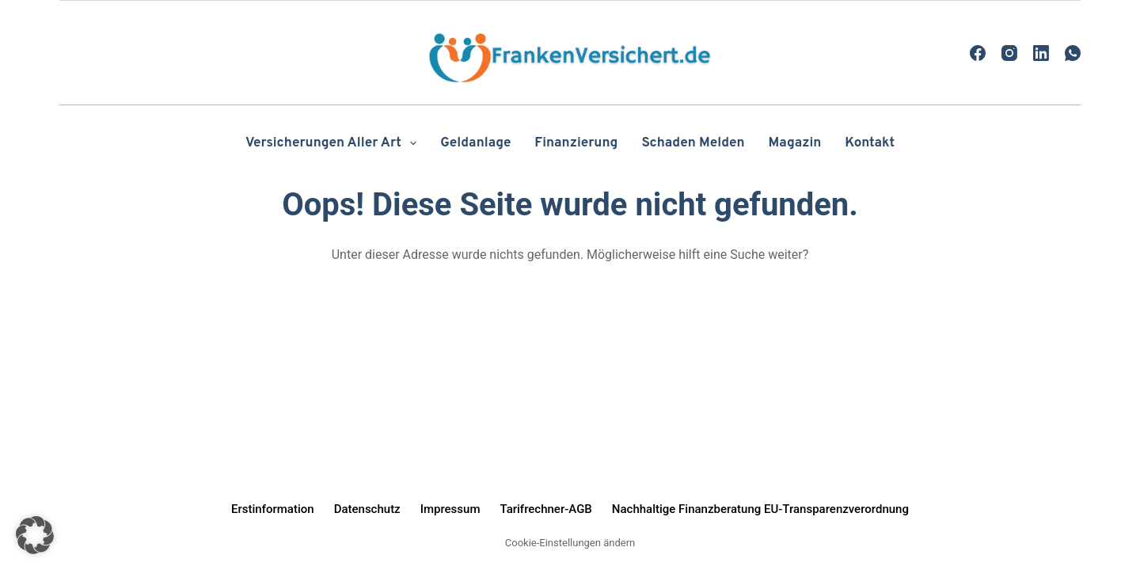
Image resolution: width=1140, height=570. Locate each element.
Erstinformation (272, 509)
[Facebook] (978, 53)
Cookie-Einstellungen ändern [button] (570, 543)
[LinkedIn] (1041, 53)
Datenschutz (367, 509)
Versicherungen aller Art (334, 143)
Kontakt (870, 143)
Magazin (795, 143)
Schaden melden (692, 143)
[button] (35, 535)
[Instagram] (1009, 53)
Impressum (450, 509)
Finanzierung (576, 143)
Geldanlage (475, 143)
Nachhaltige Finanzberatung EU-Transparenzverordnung (760, 509)
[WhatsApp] (1073, 53)
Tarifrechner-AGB (545, 509)
